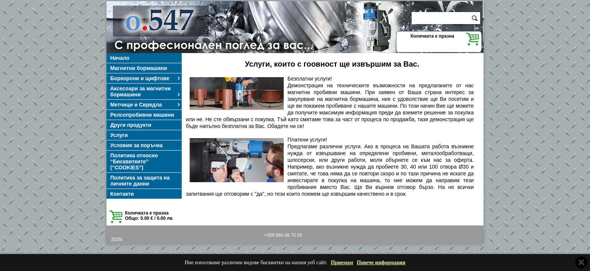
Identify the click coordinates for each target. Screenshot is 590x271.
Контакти (122, 194)
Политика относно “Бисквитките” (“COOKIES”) (134, 161)
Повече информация (381, 262)
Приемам (342, 262)
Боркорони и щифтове (145, 78)
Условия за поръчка (136, 145)
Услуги (119, 135)
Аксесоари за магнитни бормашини (145, 91)
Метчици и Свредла (145, 105)
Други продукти (130, 125)
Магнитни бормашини (138, 68)
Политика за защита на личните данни (140, 181)
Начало (119, 58)
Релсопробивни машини (142, 115)
